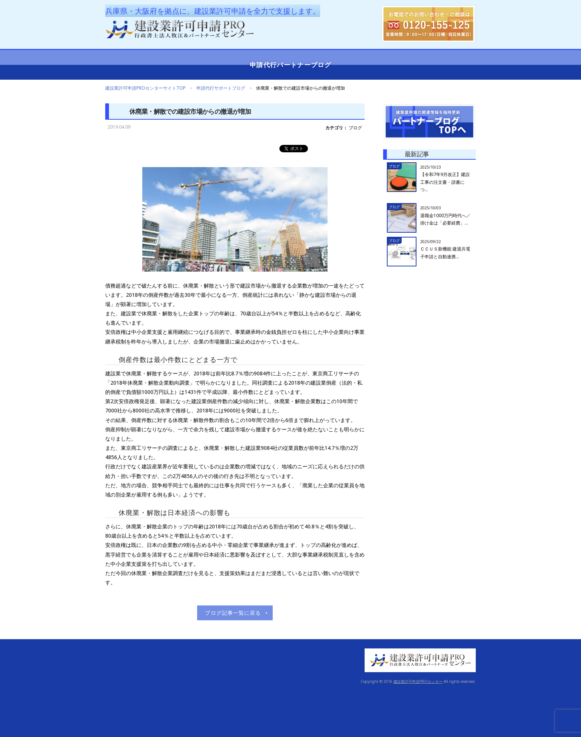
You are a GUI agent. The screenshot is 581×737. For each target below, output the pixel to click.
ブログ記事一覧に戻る (233, 612)
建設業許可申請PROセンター (418, 681)
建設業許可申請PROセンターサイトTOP (145, 88)
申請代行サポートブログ (220, 88)
